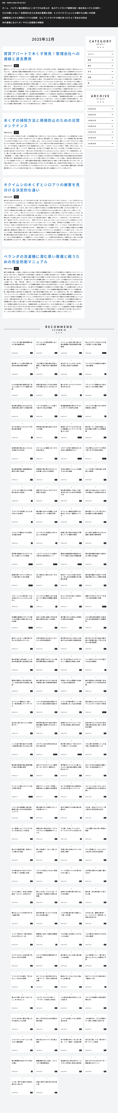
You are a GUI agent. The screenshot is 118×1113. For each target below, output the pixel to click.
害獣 (89, 60)
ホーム (5, 8)
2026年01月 (92, 126)
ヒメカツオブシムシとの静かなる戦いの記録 (74, 12)
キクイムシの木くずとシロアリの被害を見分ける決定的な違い (42, 187)
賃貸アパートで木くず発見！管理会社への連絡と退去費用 (42, 56)
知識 (89, 77)
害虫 (89, 66)
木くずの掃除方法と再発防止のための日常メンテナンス (42, 123)
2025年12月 (92, 132)
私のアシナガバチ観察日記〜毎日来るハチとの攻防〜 (76, 8)
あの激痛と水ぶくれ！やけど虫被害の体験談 (23, 22)
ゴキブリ (91, 54)
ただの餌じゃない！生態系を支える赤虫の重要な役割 (27, 12)
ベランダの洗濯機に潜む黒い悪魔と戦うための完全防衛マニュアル (42, 259)
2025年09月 (92, 143)
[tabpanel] (22, 346)
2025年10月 (92, 138)
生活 (89, 71)
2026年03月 (92, 115)
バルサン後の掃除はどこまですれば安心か (30, 8)
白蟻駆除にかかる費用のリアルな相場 (20, 17)
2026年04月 (92, 109)
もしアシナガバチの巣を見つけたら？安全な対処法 (63, 17)
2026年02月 (92, 120)
